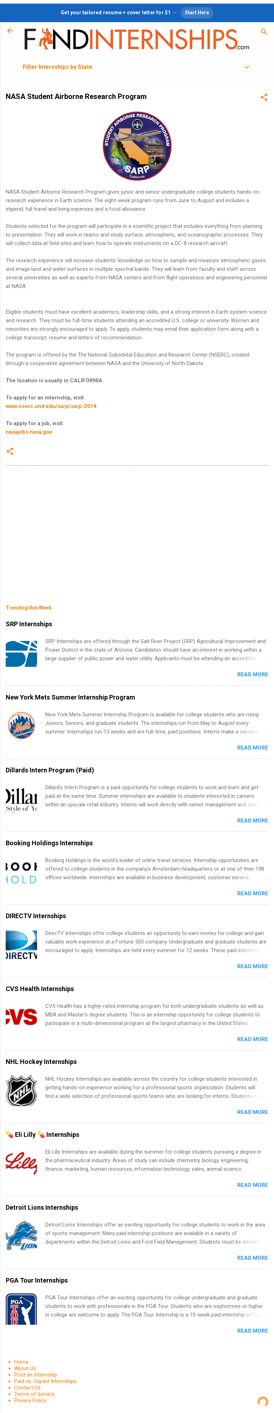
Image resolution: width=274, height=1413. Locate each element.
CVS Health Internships (40, 988)
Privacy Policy (30, 1400)
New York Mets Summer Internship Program (70, 697)
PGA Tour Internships (37, 1280)
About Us (25, 1368)
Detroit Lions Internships (42, 1207)
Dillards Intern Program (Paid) (50, 770)
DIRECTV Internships (36, 916)
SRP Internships (29, 624)
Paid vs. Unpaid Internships (45, 1381)
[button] (264, 98)
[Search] (264, 33)
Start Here (197, 12)
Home (21, 1362)
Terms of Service (34, 1394)
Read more (252, 674)
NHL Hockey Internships (41, 1061)
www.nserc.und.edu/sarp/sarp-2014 (51, 406)
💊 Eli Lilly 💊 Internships (42, 1134)
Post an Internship (35, 1375)
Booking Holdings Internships (49, 843)
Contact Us (27, 1387)
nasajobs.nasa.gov (29, 432)
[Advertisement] (137, 530)
